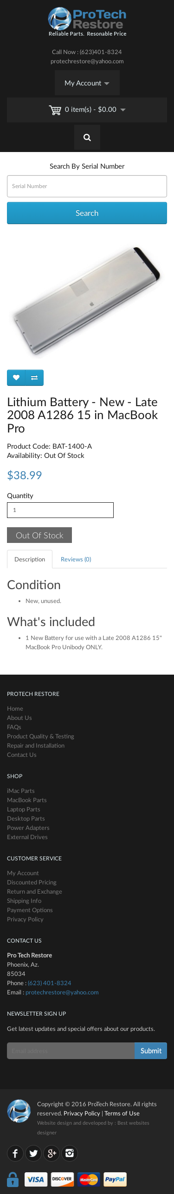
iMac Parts (21, 790)
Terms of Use (122, 1113)
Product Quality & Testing (40, 736)
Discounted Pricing (32, 882)
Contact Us (22, 754)
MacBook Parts (27, 800)
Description (29, 559)
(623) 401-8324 (49, 983)
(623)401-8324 (101, 51)
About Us (19, 717)
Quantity (20, 495)
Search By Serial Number (87, 166)
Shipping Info (24, 900)
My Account (87, 83)
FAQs (14, 727)
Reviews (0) (76, 559)
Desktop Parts (26, 818)
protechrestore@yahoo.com (87, 61)
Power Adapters (28, 827)
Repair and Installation (35, 745)
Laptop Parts (23, 809)
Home (15, 708)
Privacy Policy (25, 919)
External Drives (27, 837)
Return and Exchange (34, 891)
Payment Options (30, 910)
